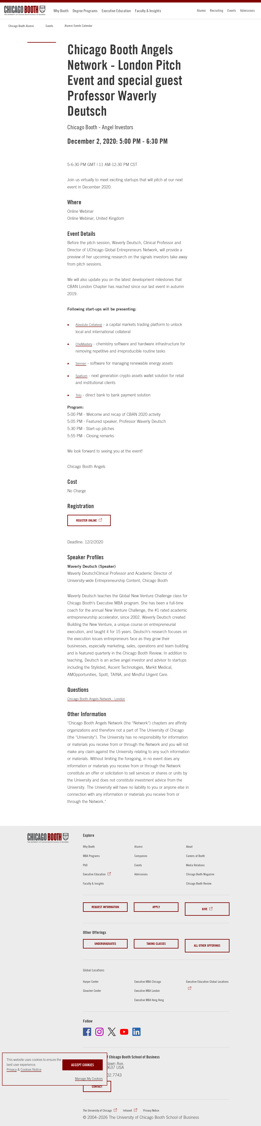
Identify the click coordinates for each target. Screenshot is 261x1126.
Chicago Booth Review (202, 884)
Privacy (12, 1069)
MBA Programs (93, 856)
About (190, 847)
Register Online (89, 520)
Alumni (201, 10)
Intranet (137, 1104)
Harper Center (93, 974)
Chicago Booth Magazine (204, 875)
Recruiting (216, 10)
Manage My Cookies (89, 1078)
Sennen (82, 363)
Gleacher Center (94, 984)
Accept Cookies (82, 1062)
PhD (86, 866)
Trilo (79, 395)
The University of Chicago (101, 1104)
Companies (142, 856)
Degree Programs (85, 10)
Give (204, 908)
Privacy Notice (164, 1104)
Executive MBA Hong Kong (153, 993)
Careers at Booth (198, 856)
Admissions (247, 10)
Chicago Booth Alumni (21, 26)
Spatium (83, 375)
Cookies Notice (31, 1069)
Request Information (105, 908)
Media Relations (197, 866)
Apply (156, 908)
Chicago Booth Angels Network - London (102, 699)
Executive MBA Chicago (151, 974)
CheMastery (86, 343)
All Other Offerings (207, 941)
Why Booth (61, 10)
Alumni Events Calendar (78, 25)
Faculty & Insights (148, 10)
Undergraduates (105, 941)
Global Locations (97, 963)
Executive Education (116, 10)
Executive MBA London (150, 984)
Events (231, 10)
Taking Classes (156, 941)
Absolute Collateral (92, 324)
